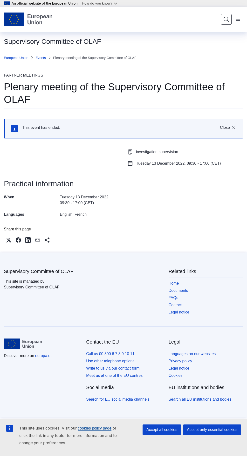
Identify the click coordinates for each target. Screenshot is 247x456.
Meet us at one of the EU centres (114, 375)
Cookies (176, 375)
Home (174, 283)
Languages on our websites (192, 354)
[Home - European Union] (28, 19)
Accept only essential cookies (212, 430)
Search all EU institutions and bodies (200, 399)
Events (40, 58)
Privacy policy (180, 361)
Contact (175, 305)
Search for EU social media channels (117, 399)
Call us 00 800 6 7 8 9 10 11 (110, 354)
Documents (178, 290)
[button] (9, 240)
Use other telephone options (110, 361)
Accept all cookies (161, 430)
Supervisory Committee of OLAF (38, 271)
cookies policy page (94, 428)
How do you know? (99, 3)
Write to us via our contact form (112, 368)
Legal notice (179, 312)
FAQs (173, 298)
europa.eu (44, 356)
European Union (16, 58)
